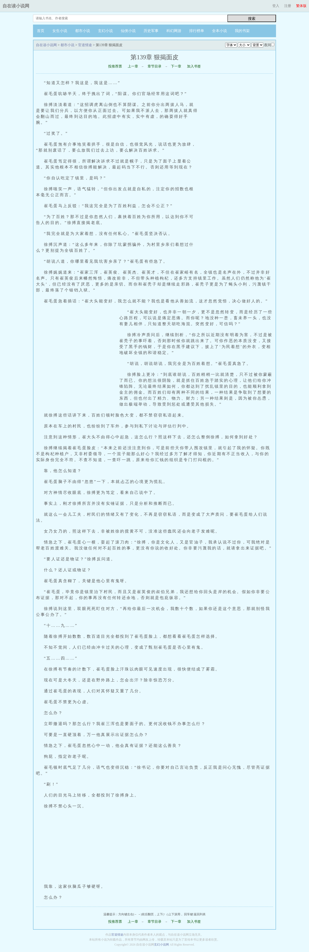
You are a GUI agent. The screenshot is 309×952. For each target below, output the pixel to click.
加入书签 (194, 66)
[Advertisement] (238, 173)
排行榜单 (196, 31)
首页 (40, 31)
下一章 (176, 66)
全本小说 (219, 31)
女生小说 (59, 31)
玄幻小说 (105, 31)
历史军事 (151, 31)
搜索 (251, 18)
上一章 (133, 66)
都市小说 (82, 31)
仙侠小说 (128, 31)
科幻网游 (173, 31)
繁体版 (301, 6)
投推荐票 (115, 66)
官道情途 (85, 45)
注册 (287, 6)
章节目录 (154, 66)
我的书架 (242, 31)
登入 (275, 6)
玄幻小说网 (161, 944)
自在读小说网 (15, 5)
